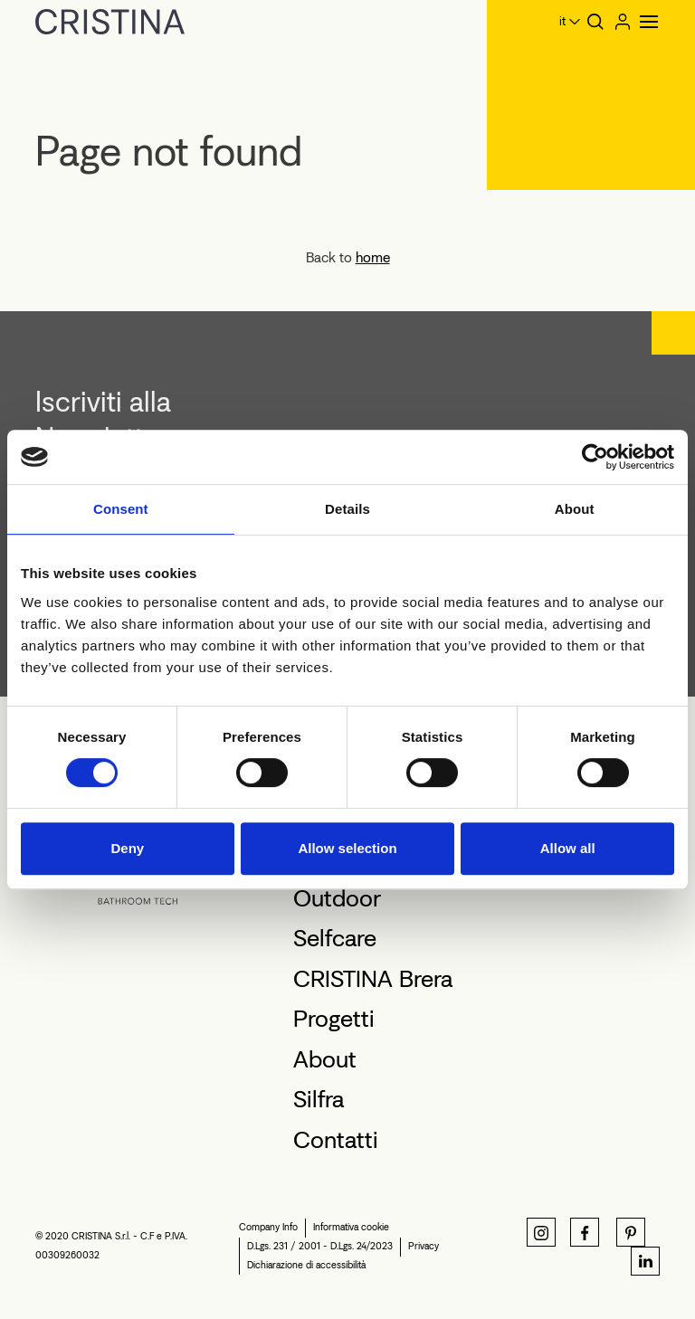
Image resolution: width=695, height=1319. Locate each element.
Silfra (318, 1099)
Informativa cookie (351, 1227)
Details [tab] (347, 509)
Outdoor (337, 898)
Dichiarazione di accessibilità (306, 1265)
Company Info (268, 1227)
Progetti (334, 1018)
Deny (127, 848)
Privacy (423, 1246)
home (373, 257)
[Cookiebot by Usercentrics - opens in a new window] (595, 456)
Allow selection (347, 848)
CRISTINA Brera (372, 978)
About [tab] (575, 509)
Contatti (335, 1139)
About (325, 1059)
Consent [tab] (120, 509)
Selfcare (334, 938)
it (562, 21)
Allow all (567, 848)
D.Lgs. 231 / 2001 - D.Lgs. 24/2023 (320, 1246)
